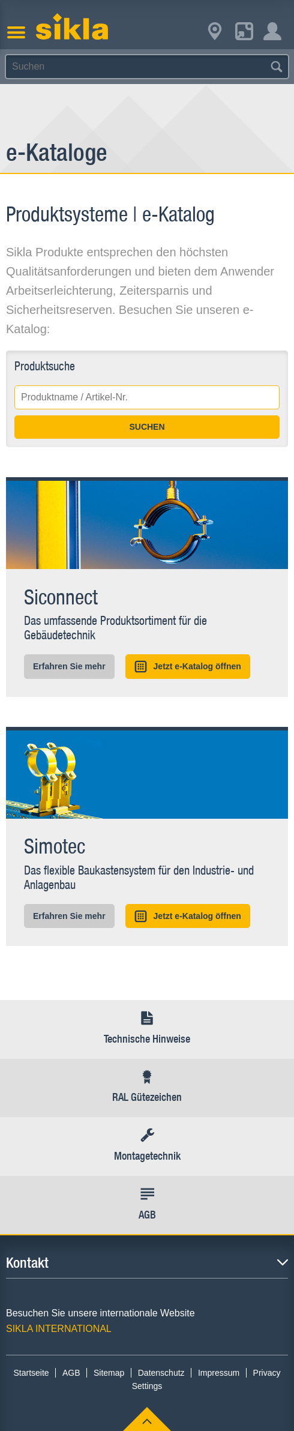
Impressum (218, 1373)
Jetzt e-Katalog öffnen (187, 666)
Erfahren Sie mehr (69, 666)
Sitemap (109, 1373)
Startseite (31, 1373)
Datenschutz (161, 1373)
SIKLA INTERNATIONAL (59, 1329)
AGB (71, 1373)
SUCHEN (146, 427)
